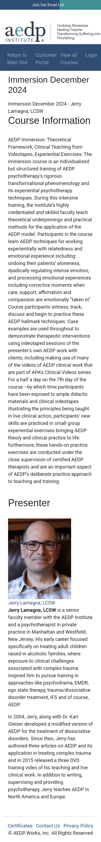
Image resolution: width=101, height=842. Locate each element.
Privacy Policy (78, 826)
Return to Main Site (17, 58)
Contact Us (48, 826)
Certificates (20, 826)
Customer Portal (46, 58)
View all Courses (69, 58)
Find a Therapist (43, 13)
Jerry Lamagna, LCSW (31, 603)
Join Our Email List (48, 5)
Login (89, 55)
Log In (78, 13)
